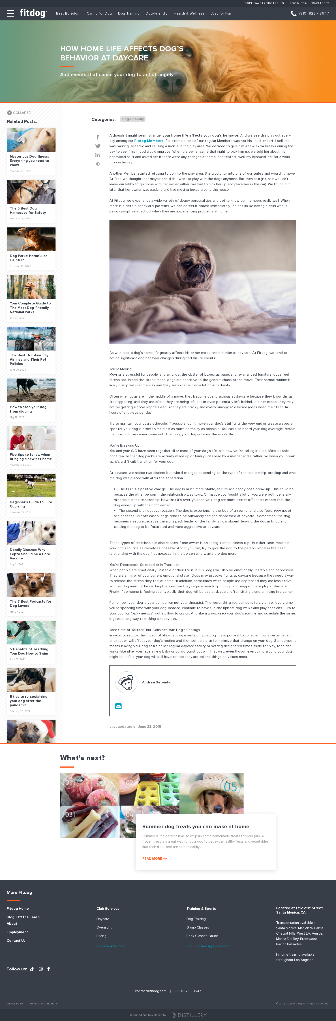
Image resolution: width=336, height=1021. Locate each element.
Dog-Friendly (157, 13)
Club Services (107, 909)
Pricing (101, 936)
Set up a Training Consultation (209, 946)
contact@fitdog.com (151, 991)
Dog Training (129, 13)
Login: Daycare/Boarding (263, 3)
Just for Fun (221, 13)
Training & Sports (201, 909)
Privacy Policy (15, 1003)
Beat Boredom (68, 13)
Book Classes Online (202, 936)
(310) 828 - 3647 (314, 13)
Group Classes (197, 927)
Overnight (104, 927)
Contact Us (16, 941)
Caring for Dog (99, 13)
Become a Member (111, 946)
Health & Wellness (189, 13)
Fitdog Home (18, 909)
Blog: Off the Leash (23, 917)
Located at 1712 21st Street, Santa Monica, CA (300, 910)
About (12, 924)
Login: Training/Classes (309, 3)
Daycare (102, 919)
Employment (17, 932)
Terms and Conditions (44, 1003)
